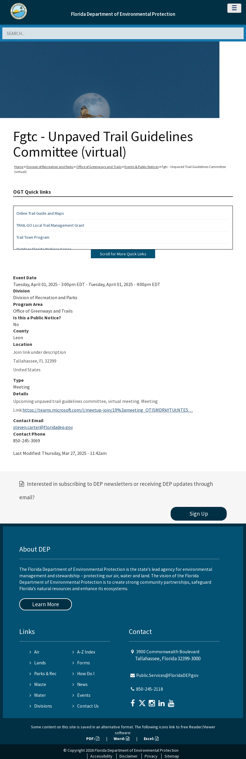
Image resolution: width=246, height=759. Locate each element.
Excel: (151, 738)
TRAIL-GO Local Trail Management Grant (50, 225)
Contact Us (85, 706)
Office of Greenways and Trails (99, 166)
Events (81, 695)
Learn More (45, 604)
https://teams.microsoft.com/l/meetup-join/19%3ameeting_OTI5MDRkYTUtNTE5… (107, 410)
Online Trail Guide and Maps (40, 213)
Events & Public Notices (141, 166)
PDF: (92, 738)
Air (34, 652)
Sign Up (199, 513)
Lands (38, 663)
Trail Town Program (32, 237)
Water (38, 695)
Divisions (41, 706)
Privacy (151, 756)
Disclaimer (128, 756)
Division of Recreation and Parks (49, 166)
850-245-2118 (149, 689)
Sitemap (171, 756)
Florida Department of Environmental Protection (123, 14)
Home (18, 166)
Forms (81, 663)
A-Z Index (83, 652)
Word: (121, 738)
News (80, 684)
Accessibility (101, 756)
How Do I (83, 673)
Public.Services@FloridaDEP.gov (167, 675)
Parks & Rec (43, 673)
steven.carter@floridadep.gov (43, 427)
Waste (38, 684)
